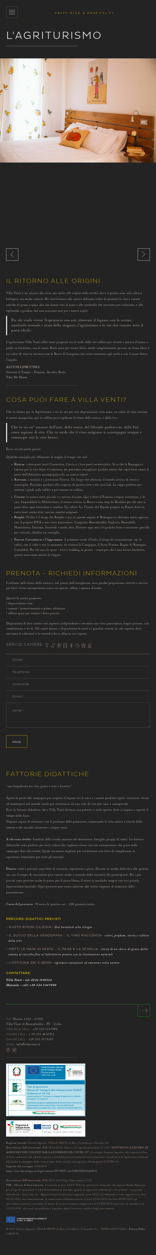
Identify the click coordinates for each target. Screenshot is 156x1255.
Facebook (8, 1049)
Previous (12, 254)
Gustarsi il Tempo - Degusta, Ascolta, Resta (36, 372)
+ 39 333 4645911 (42, 1034)
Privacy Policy (137, 1229)
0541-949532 (41, 980)
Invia (16, 742)
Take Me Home (16, 377)
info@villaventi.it (28, 1044)
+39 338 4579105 (41, 1039)
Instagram (14, 1049)
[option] (78, 110)
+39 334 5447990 (42, 985)
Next (144, 254)
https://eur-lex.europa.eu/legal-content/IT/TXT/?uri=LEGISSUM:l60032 (51, 1171)
